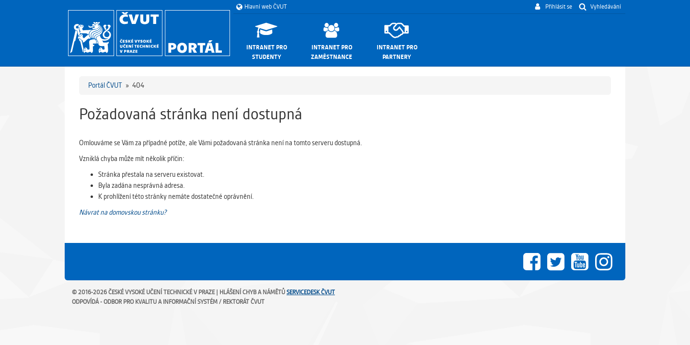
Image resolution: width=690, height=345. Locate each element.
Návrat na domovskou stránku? (122, 212)
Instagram (603, 261)
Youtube (579, 261)
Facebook (531, 261)
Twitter (555, 261)
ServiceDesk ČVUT (311, 292)
